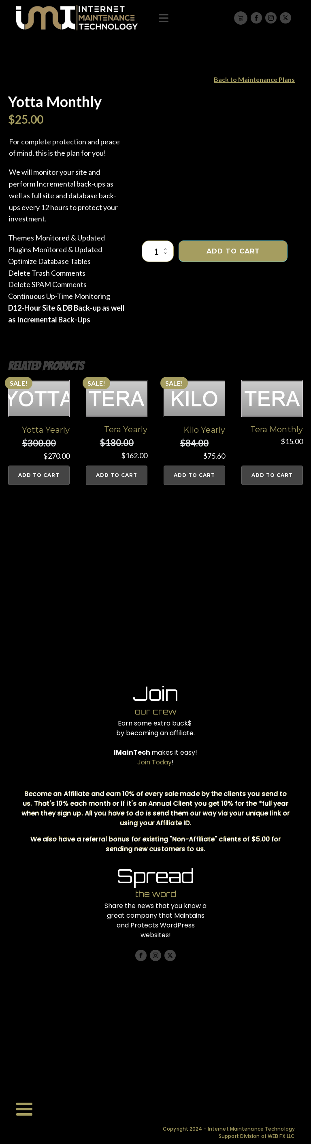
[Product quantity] (158, 251)
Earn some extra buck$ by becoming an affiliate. (155, 728)
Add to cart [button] (39, 475)
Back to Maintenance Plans (254, 79)
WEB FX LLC (281, 1136)
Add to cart (233, 251)
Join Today (154, 762)
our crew (156, 711)
